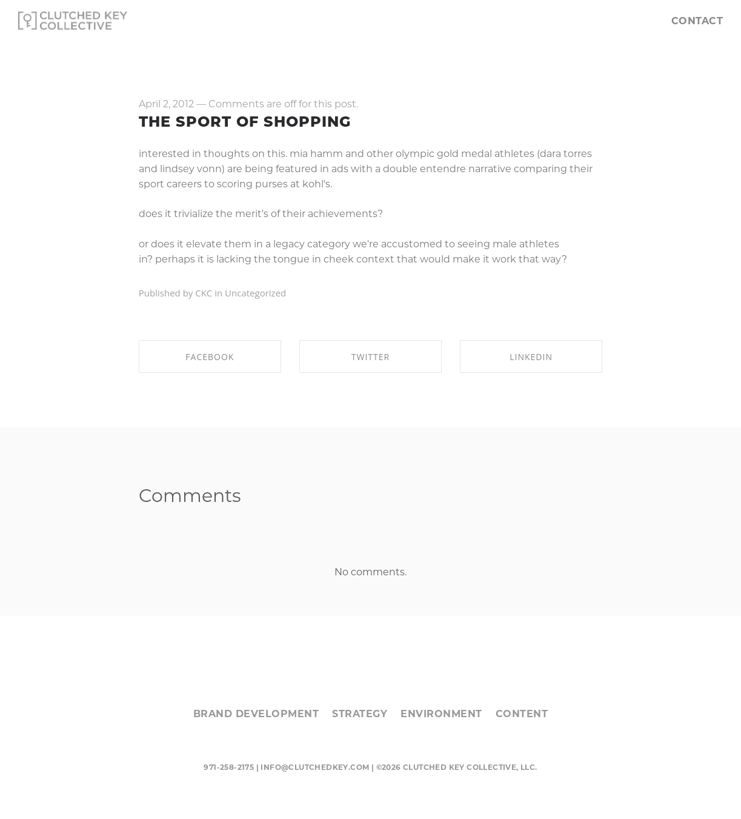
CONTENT (522, 714)
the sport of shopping (245, 121)
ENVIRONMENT (441, 714)
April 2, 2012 (166, 104)
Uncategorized (255, 293)
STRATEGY (359, 714)
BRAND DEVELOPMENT (256, 714)
